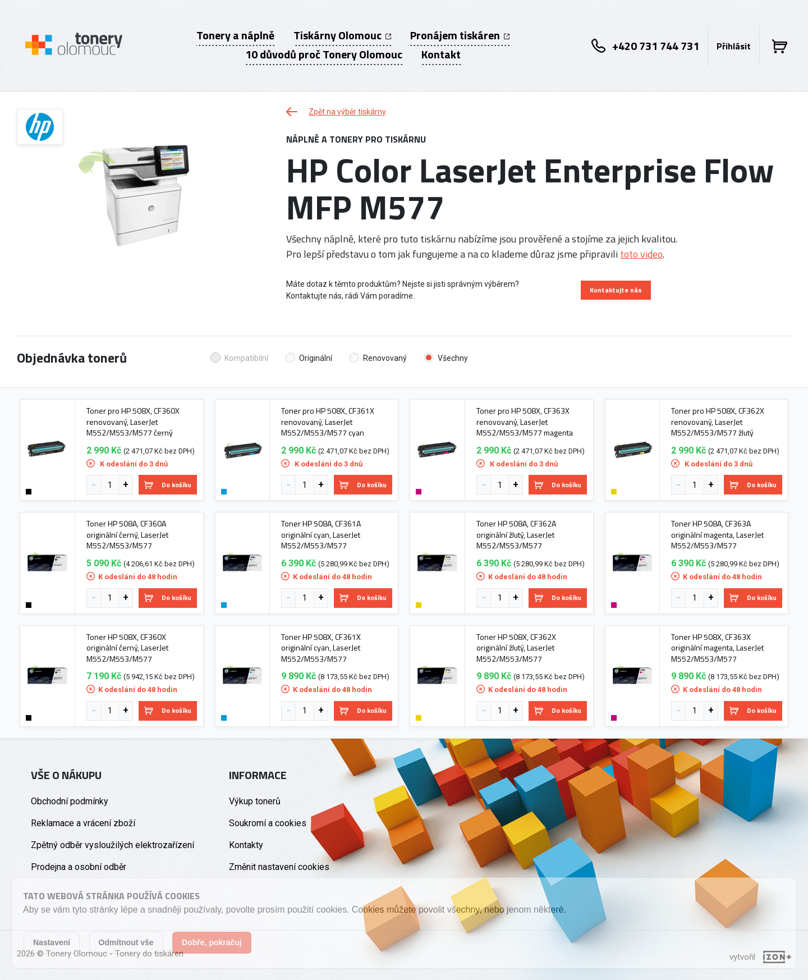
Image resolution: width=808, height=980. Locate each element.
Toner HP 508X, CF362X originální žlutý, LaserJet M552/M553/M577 (516, 648)
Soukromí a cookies (267, 823)
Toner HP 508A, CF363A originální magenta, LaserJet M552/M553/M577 (717, 534)
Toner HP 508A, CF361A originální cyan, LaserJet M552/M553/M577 (321, 534)
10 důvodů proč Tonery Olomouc (323, 54)
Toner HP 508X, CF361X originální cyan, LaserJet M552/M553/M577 (321, 648)
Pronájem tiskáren (459, 35)
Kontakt (441, 54)
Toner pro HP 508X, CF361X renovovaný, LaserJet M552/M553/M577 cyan (327, 421)
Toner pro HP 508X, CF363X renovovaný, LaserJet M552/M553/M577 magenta (524, 421)
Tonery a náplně (235, 35)
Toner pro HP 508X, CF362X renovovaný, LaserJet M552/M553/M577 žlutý (717, 421)
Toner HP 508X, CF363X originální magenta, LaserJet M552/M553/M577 (717, 648)
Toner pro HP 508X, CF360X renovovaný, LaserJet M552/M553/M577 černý (133, 421)
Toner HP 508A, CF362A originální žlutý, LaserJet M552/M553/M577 (516, 534)
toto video (641, 254)
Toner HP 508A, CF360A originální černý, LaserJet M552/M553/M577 (127, 534)
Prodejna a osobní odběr (78, 867)
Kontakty (246, 845)
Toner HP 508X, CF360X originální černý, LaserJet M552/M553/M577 (127, 648)
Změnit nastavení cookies (279, 867)
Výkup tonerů (255, 801)
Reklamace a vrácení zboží (83, 823)
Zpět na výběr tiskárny (336, 111)
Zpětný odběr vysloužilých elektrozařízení (112, 845)
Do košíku (167, 484)
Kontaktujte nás (615, 290)
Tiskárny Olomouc (342, 35)
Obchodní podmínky (69, 801)
